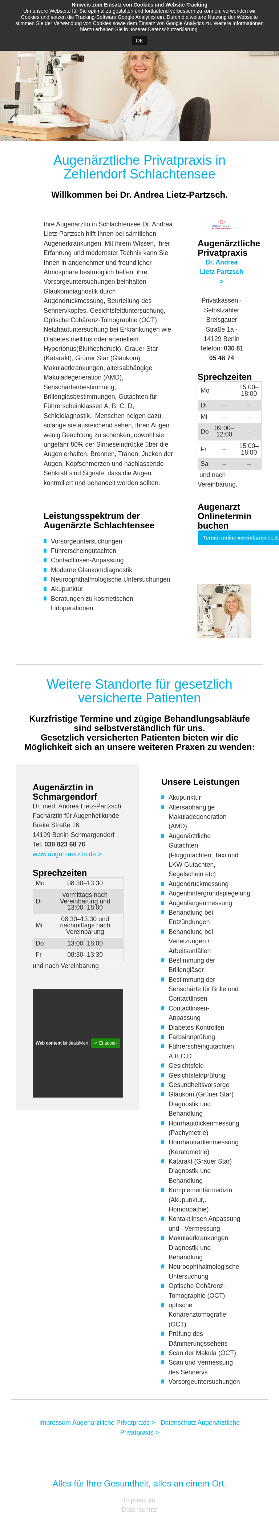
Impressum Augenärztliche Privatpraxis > (97, 1422)
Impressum (139, 1500)
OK (139, 41)
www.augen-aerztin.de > (67, 854)
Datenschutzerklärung (172, 29)
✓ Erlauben (105, 1043)
